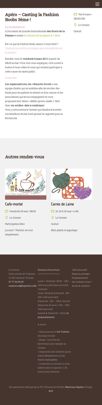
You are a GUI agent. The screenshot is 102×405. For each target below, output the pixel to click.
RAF (51, 391)
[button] (97, 5)
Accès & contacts (81, 285)
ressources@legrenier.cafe (23, 285)
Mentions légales (74, 387)
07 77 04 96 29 (16, 281)
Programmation (80, 277)
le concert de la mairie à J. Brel (42, 35)
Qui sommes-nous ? (82, 281)
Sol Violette (63, 331)
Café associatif (79, 269)
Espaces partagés (81, 273)
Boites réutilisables (47, 359)
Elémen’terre (51, 355)
